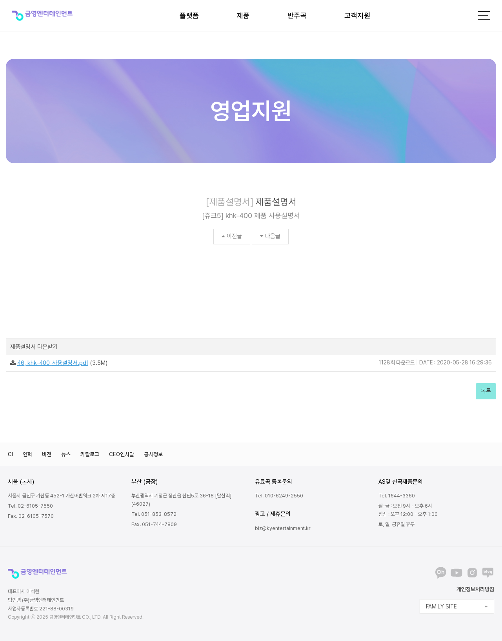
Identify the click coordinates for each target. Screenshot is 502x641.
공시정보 (153, 454)
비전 (46, 454)
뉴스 (66, 454)
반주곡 (297, 15)
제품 (243, 15)
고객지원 (357, 15)
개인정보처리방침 (475, 589)
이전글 (232, 236)
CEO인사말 (121, 454)
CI (10, 454)
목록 (486, 391)
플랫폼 (189, 15)
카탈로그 (89, 454)
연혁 (27, 454)
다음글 (270, 236)
